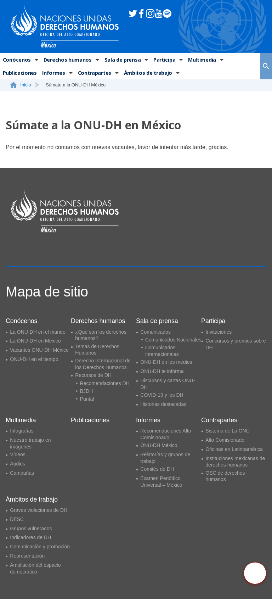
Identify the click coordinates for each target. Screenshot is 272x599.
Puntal (87, 399)
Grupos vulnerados (31, 528)
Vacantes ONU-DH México (39, 350)
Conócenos (16, 60)
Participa (163, 60)
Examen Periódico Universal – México (161, 481)
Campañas (22, 473)
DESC (17, 519)
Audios (17, 464)
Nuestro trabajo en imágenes (30, 443)
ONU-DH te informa (161, 371)
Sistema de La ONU (227, 431)
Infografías (21, 431)
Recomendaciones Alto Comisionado (165, 434)
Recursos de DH (93, 375)
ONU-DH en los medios (166, 362)
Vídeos (18, 454)
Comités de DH (157, 469)
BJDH (86, 391)
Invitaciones (218, 332)
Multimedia (200, 60)
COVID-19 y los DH (161, 395)
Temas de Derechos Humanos (97, 350)
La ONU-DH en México (35, 341)
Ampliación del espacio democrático (35, 568)
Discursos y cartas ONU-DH (167, 384)
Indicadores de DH (30, 537)
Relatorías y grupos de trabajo (165, 458)
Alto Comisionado (224, 440)
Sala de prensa (121, 60)
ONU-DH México (158, 445)
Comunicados (155, 332)
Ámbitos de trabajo (146, 73)
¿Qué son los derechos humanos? (100, 335)
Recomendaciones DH (105, 383)
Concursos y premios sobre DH (235, 344)
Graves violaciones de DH (38, 510)
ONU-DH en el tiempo (34, 359)
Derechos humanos (66, 60)
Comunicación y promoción (40, 546)
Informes (53, 73)
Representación (27, 556)
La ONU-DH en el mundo (37, 332)
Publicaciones (19, 73)
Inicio (24, 86)
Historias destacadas (163, 404)
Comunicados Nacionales (173, 340)
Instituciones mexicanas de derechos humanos (235, 462)
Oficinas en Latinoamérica (234, 449)
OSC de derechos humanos (225, 476)
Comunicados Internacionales (162, 351)
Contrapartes (93, 73)
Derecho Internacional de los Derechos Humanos (102, 364)
